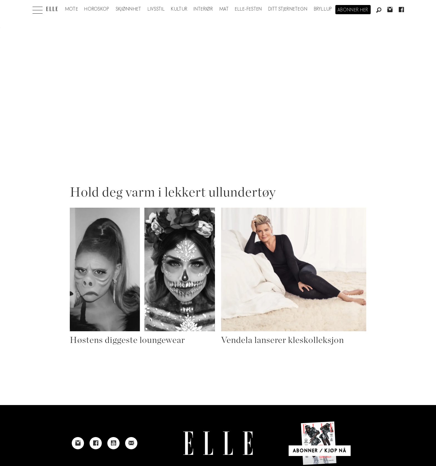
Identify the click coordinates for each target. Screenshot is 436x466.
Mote (71, 9)
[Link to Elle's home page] (218, 443)
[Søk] (378, 10)
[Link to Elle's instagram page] (78, 443)
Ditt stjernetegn (288, 9)
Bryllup (323, 9)
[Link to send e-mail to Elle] (131, 443)
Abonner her (353, 10)
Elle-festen (248, 9)
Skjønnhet (129, 9)
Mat (224, 9)
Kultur (179, 9)
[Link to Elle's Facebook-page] (96, 443)
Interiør (203, 9)
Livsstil (156, 9)
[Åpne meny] (38, 8)
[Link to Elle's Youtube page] (113, 443)
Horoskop (96, 9)
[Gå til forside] (52, 9)
